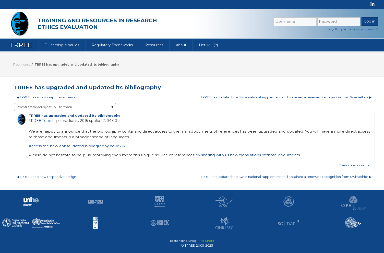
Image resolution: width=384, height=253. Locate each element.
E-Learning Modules (62, 45)
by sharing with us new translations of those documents (247, 155)
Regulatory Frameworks (112, 45)
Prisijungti (205, 240)
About (181, 45)
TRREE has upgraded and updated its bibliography (77, 64)
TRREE (21, 45)
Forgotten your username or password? (353, 29)
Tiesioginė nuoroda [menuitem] (354, 165)
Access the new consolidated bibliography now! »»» (77, 146)
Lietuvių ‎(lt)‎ (208, 45)
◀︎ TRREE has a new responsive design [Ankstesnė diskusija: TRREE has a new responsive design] (46, 97)
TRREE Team (41, 120)
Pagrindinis (21, 64)
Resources (154, 45)
